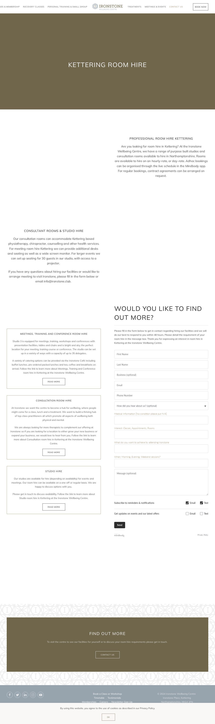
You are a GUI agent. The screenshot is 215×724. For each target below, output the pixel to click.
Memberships (89, 701)
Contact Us (176, 7)
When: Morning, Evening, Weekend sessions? (137, 456)
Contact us (107, 655)
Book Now (200, 7)
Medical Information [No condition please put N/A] (140, 413)
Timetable (99, 697)
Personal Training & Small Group (67, 7)
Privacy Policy (203, 535)
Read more (54, 381)
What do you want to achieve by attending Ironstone (141, 442)
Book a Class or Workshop (107, 693)
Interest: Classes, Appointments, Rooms (134, 428)
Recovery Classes (33, 7)
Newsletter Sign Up (121, 701)
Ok (108, 717)
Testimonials (114, 697)
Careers (104, 701)
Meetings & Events (155, 7)
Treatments (134, 7)
